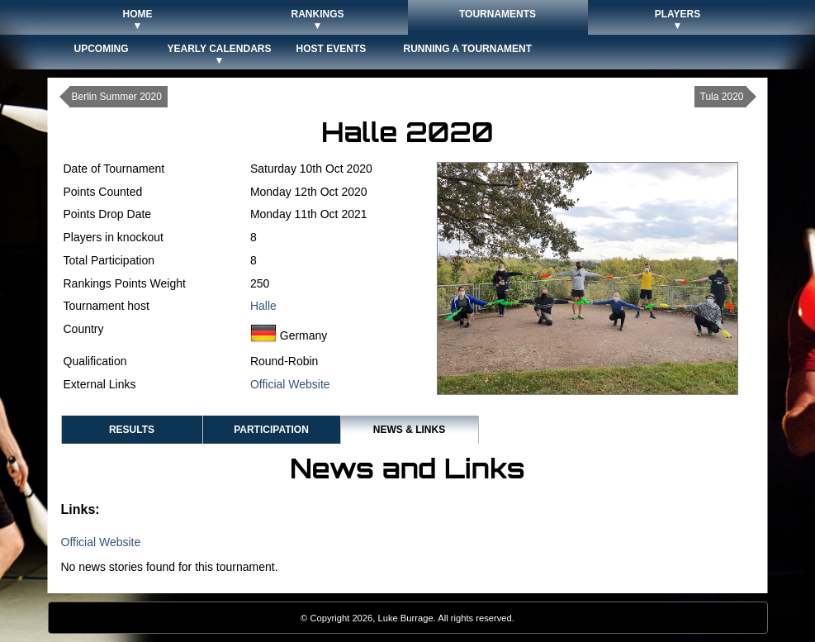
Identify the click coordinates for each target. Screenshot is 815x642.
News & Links (409, 429)
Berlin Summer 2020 (117, 96)
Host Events (331, 49)
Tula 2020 (722, 96)
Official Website (290, 384)
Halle (263, 305)
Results (131, 429)
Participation (271, 429)
